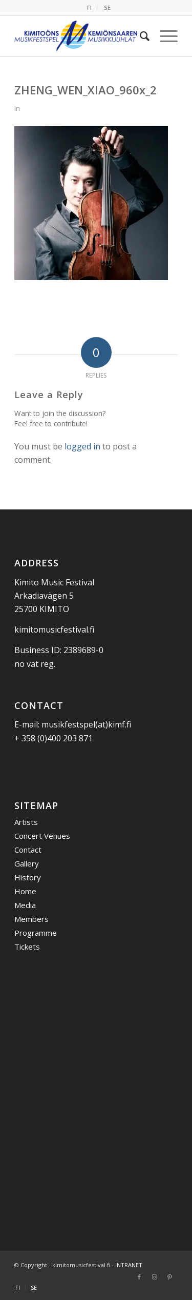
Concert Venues (42, 836)
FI (89, 7)
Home (25, 891)
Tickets (27, 946)
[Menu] (164, 35)
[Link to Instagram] (154, 1277)
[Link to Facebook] (139, 1277)
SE (107, 7)
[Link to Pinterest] (170, 1277)
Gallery (26, 863)
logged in (82, 446)
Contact (27, 849)
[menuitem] (89, 7)
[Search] (140, 35)
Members (31, 919)
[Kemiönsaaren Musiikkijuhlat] (79, 35)
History (27, 877)
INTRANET (128, 1265)
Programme (35, 933)
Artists (26, 822)
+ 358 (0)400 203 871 (53, 738)
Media (25, 905)
